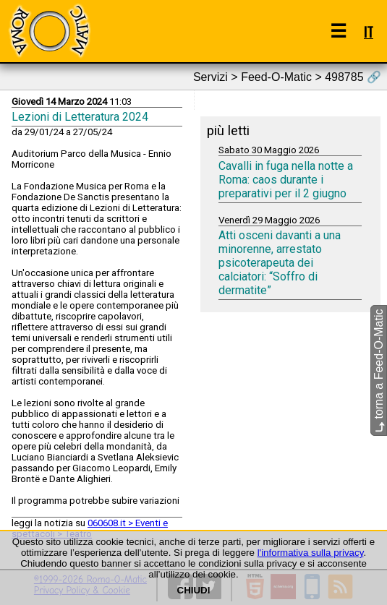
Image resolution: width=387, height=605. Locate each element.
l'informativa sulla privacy (311, 552)
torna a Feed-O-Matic (379, 370)
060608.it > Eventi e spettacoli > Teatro (90, 528)
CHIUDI (193, 590)
